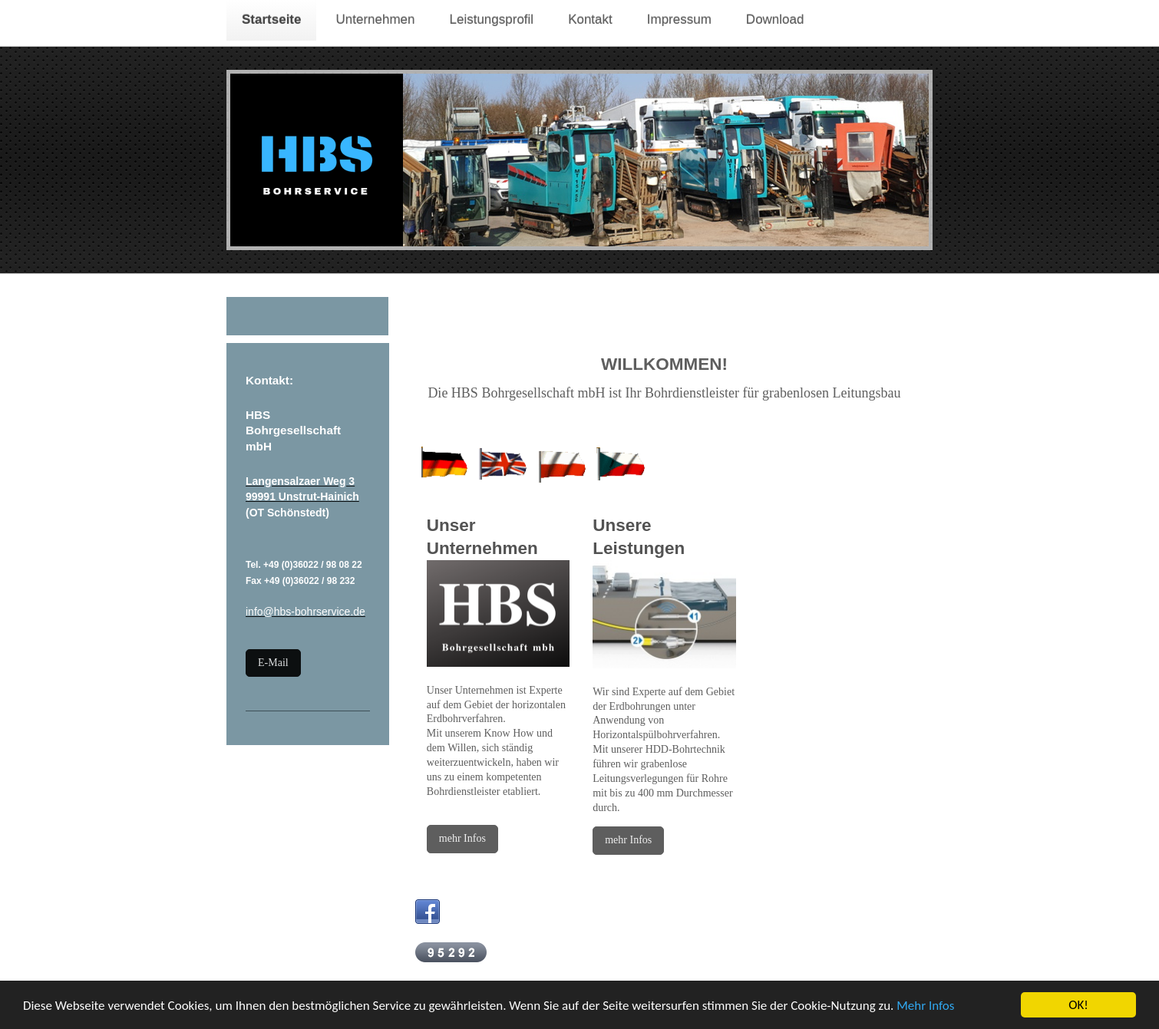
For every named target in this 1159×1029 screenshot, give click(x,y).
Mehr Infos (925, 1006)
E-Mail (273, 662)
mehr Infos (462, 838)
